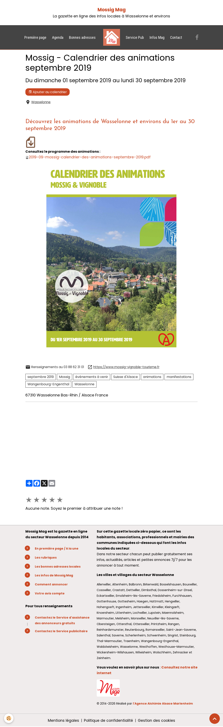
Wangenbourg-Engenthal (48, 384)
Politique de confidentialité (108, 720)
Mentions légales (63, 720)
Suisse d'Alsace (125, 376)
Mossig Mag (112, 10)
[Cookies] (9, 718)
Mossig (64, 376)
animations (152, 376)
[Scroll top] (214, 718)
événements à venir (91, 376)
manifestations (179, 376)
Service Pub (135, 37)
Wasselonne (41, 102)
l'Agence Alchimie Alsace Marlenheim (163, 703)
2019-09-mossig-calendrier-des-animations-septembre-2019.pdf (91, 157)
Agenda (57, 37)
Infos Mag (157, 37)
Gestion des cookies (157, 720)
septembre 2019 (40, 376)
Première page (35, 37)
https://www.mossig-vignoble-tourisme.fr (126, 367)
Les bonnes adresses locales (58, 566)
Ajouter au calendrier (48, 92)
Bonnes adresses (82, 37)
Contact (176, 37)
